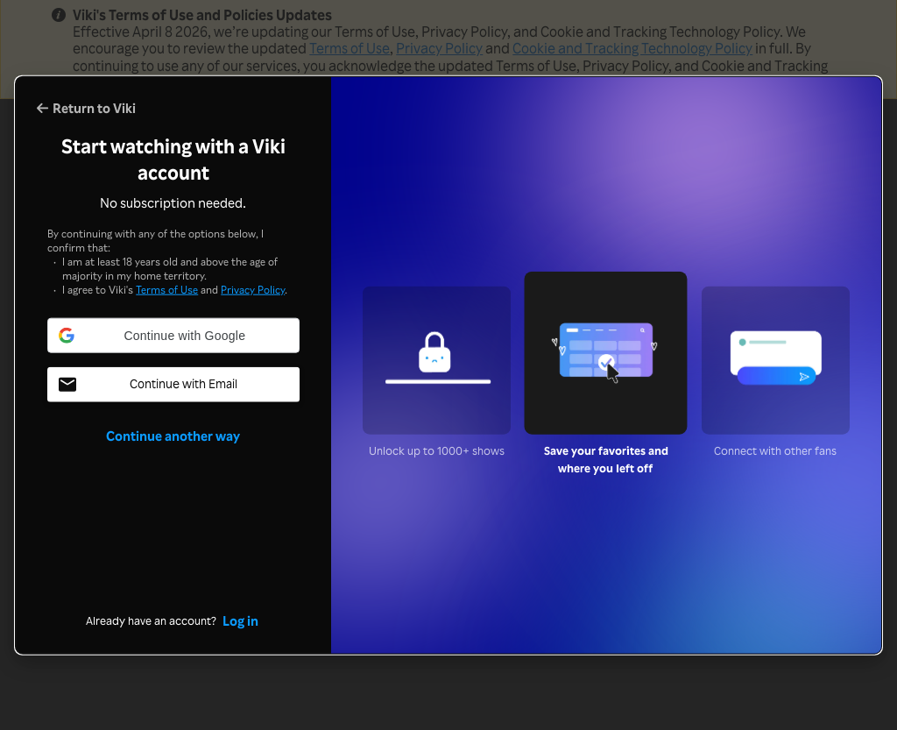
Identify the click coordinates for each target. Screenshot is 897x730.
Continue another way (173, 435)
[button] (173, 335)
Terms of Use (167, 289)
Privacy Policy (253, 289)
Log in (240, 619)
